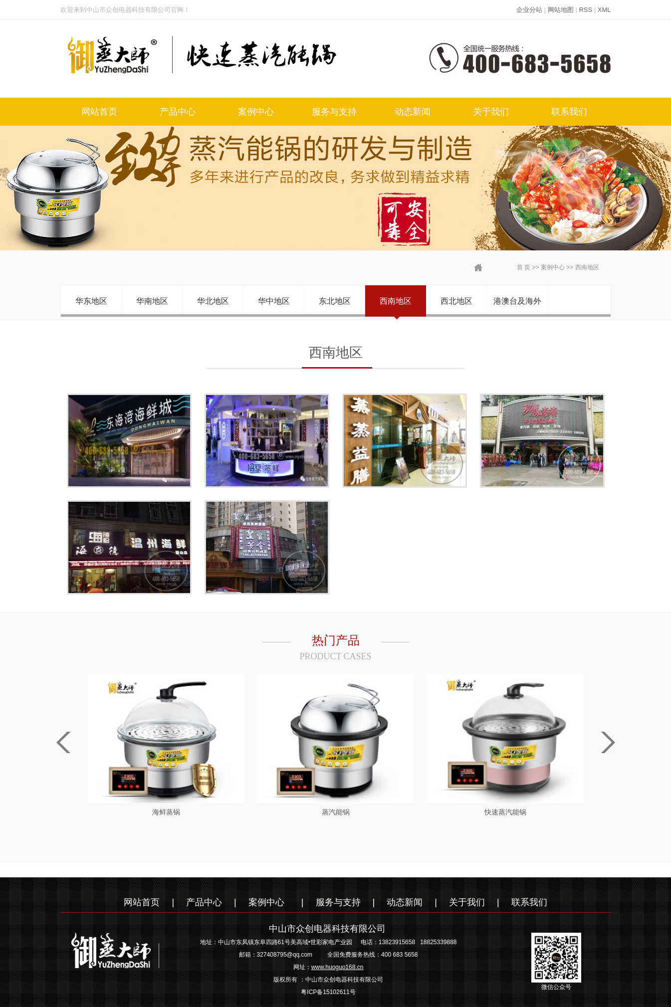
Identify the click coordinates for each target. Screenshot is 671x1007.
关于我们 (491, 112)
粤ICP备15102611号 (328, 992)
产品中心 (178, 112)
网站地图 (561, 9)
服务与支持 (334, 112)
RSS (585, 9)
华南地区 (152, 301)
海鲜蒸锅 (166, 812)
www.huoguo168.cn (337, 967)
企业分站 (529, 9)
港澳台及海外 (517, 301)
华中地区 (274, 301)
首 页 (523, 267)
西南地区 (587, 267)
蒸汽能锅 (336, 812)
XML (604, 9)
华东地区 (91, 301)
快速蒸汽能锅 (505, 812)
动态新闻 (413, 112)
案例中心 (256, 112)
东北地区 (335, 301)
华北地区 (213, 301)
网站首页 (99, 112)
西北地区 (456, 301)
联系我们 (569, 112)
